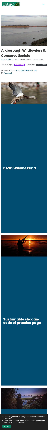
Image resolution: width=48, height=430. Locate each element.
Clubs (9, 59)
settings (21, 422)
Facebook (8, 73)
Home (3, 59)
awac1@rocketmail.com (26, 70)
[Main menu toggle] (43, 4)
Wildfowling (19, 65)
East (38, 65)
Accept (6, 426)
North (44, 65)
